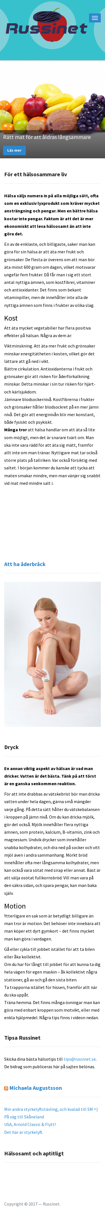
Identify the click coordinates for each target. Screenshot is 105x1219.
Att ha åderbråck (25, 563)
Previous (5, 109)
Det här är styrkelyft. (23, 1132)
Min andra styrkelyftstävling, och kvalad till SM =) (51, 1109)
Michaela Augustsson (35, 1087)
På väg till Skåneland (24, 1117)
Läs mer (14, 150)
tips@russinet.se (80, 1059)
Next (100, 109)
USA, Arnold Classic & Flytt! (30, 1124)
